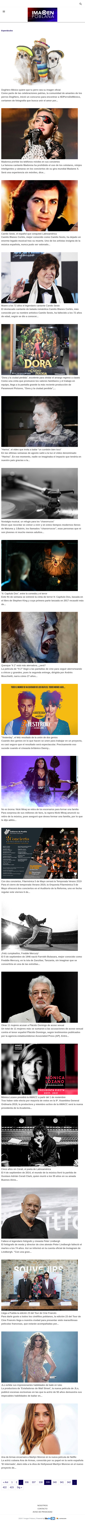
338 (41, 1482)
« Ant (5, 1482)
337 (34, 1482)
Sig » (19, 1487)
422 (5, 1487)
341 (62, 1482)
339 (48, 1482)
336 (27, 1482)
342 (69, 1482)
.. (21, 1482)
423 (12, 1487)
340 (55, 1482)
